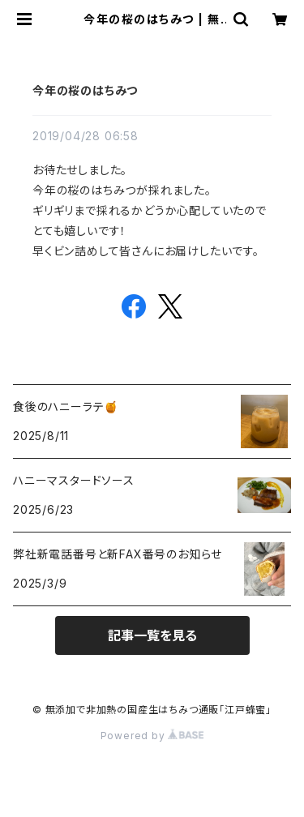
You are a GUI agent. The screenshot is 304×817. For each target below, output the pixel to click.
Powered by (152, 735)
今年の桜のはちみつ (85, 90)
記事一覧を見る (152, 635)
